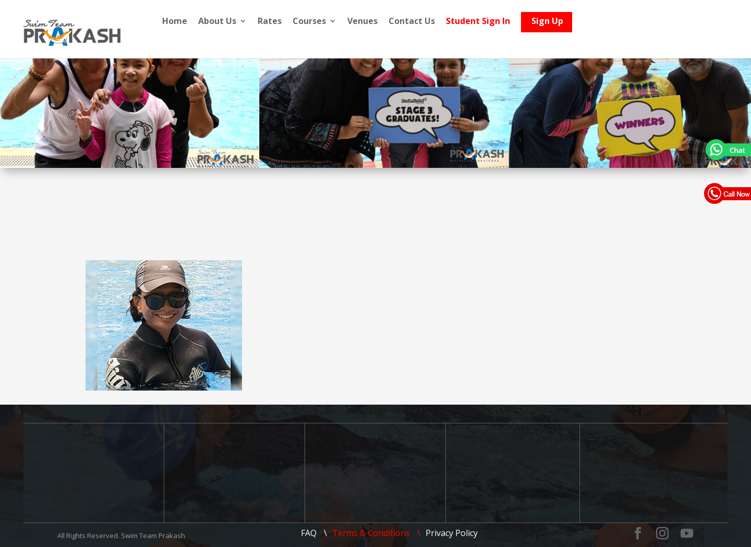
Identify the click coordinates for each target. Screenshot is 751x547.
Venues (396, 22)
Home (208, 22)
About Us (251, 22)
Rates (303, 22)
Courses (342, 22)
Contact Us (445, 22)
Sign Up (581, 24)
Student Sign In (511, 22)
